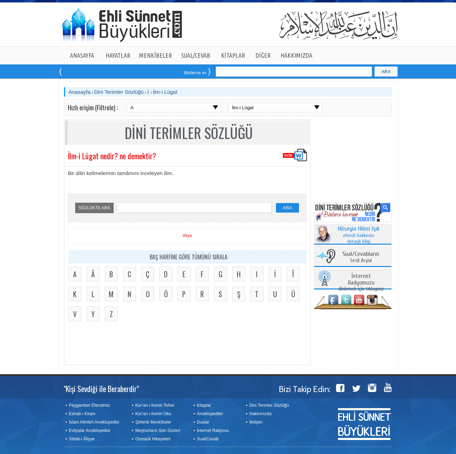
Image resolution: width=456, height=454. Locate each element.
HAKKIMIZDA (296, 55)
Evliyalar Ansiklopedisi (89, 430)
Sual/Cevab (208, 438)
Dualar (203, 422)
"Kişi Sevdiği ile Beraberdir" (101, 388)
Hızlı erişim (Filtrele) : (93, 107)
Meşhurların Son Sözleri (157, 430)
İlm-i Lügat (165, 92)
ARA (386, 71)
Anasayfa (80, 92)
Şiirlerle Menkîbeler (153, 422)
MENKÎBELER (155, 55)
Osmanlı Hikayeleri (153, 438)
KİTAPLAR (233, 55)
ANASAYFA (82, 55)
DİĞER (263, 55)
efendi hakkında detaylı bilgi (359, 235)
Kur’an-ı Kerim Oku (153, 413)
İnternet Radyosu (213, 430)
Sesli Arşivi (360, 257)
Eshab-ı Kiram (82, 413)
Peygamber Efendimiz (89, 405)
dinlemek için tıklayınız (361, 282)
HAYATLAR (118, 55)
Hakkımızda (260, 413)
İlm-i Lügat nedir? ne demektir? (112, 155)
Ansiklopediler (210, 413)
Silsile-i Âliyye (81, 438)
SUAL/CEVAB (195, 55)
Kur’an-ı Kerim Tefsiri (154, 405)
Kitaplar (204, 405)
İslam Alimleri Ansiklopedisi (94, 422)
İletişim (255, 422)
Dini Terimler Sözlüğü (118, 92)
